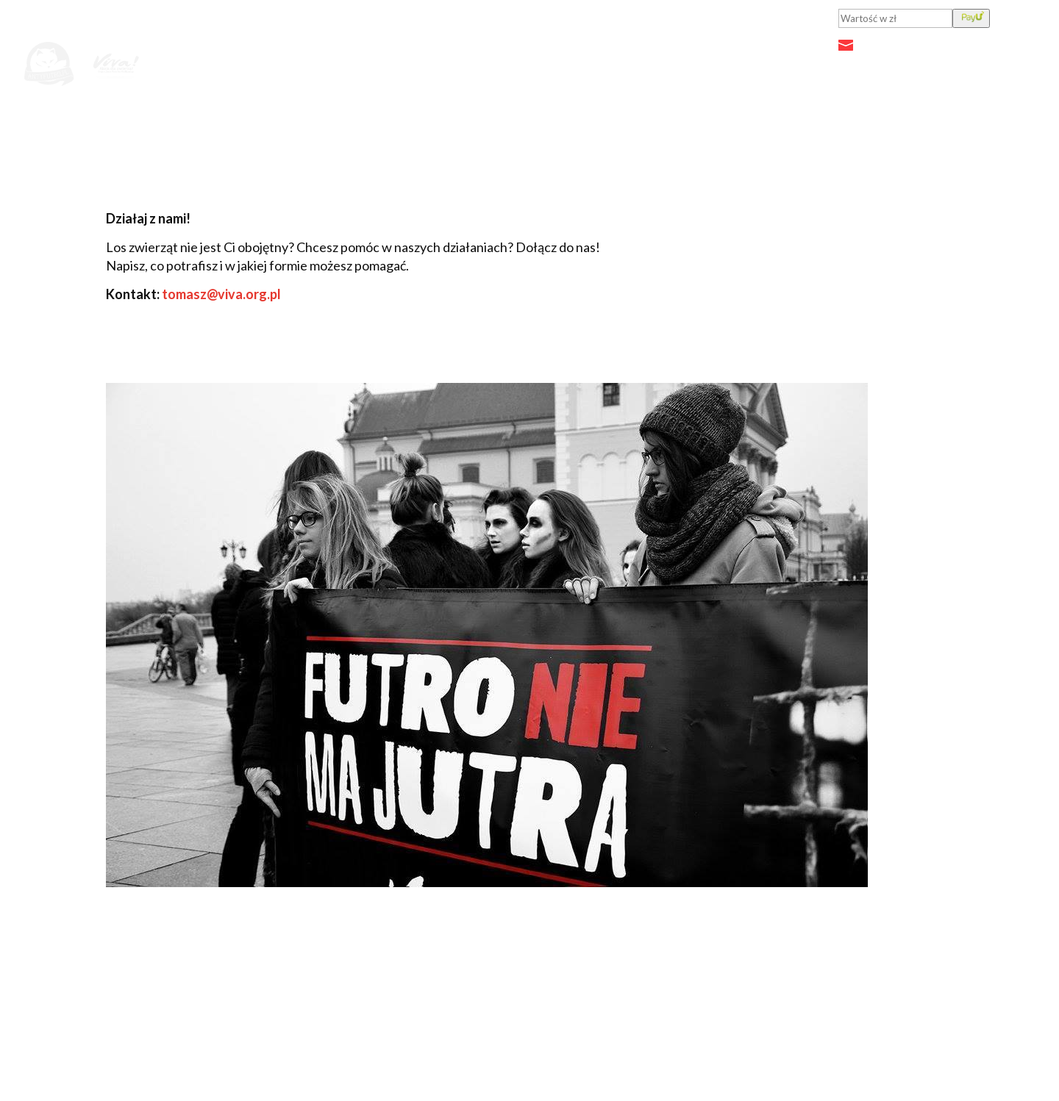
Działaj (819, 66)
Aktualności (533, 66)
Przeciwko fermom (710, 66)
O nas (889, 66)
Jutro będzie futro (422, 66)
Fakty (605, 66)
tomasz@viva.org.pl (221, 294)
